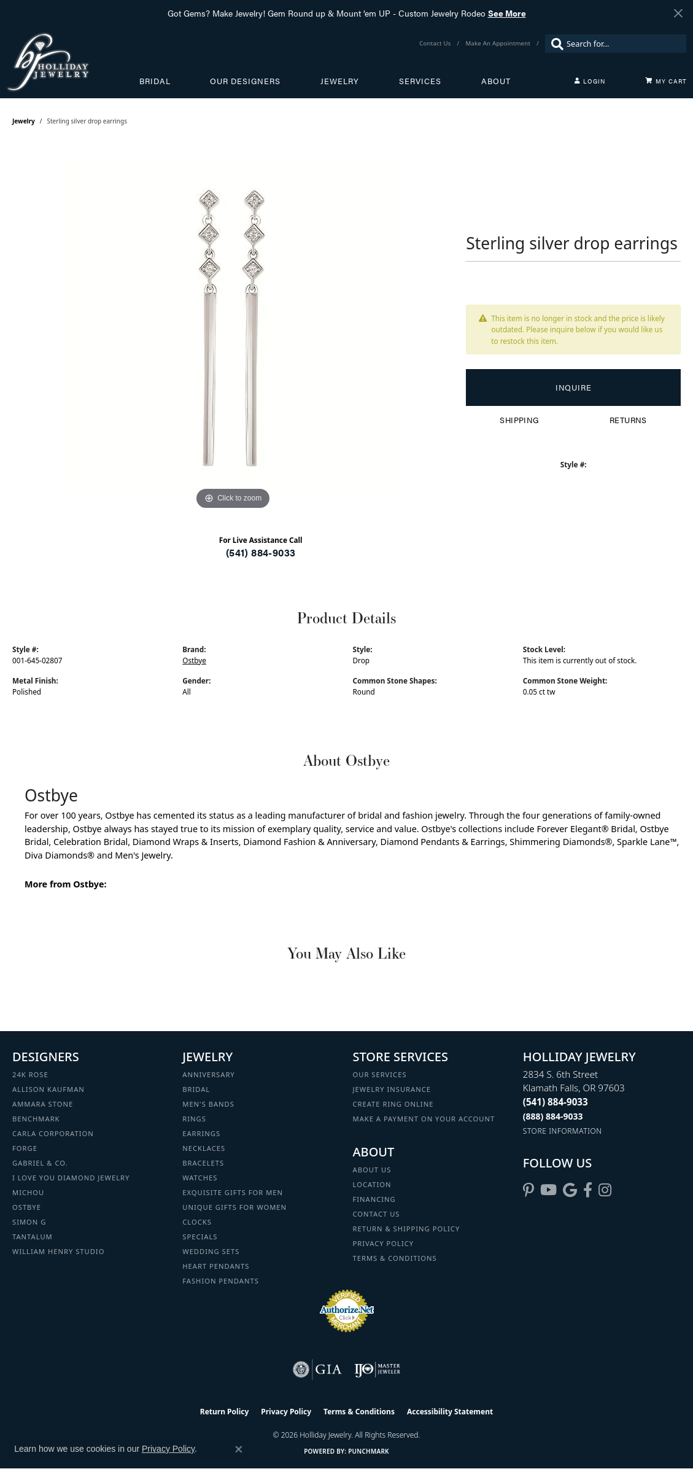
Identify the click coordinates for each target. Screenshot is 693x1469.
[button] (590, 81)
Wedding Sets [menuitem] (210, 1251)
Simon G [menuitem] (29, 1221)
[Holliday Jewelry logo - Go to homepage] (72, 62)
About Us (372, 1169)
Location (372, 1184)
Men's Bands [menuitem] (208, 1104)
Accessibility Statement (450, 1411)
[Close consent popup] (238, 1449)
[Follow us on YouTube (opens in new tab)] (548, 1190)
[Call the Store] (555, 1102)
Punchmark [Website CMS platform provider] (368, 1451)
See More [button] (507, 13)
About (496, 81)
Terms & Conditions (395, 1258)
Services (420, 81)
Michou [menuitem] (28, 1192)
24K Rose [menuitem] (30, 1074)
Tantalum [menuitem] (32, 1236)
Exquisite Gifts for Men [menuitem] (232, 1192)
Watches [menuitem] (199, 1177)
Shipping (519, 420)
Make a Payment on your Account (424, 1118)
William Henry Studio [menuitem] (58, 1251)
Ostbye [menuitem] (26, 1207)
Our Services (380, 1074)
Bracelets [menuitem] (203, 1162)
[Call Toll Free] (553, 1116)
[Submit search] (554, 43)
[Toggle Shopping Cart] (666, 81)
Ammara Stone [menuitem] (42, 1104)
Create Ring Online (393, 1104)
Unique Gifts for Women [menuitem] (234, 1207)
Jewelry (339, 81)
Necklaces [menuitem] (203, 1148)
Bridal (155, 81)
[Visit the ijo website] (377, 1369)
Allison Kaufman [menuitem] (48, 1089)
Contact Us (376, 1213)
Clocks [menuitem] (197, 1221)
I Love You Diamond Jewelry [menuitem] (71, 1177)
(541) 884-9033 (261, 552)
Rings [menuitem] (194, 1118)
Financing (374, 1199)
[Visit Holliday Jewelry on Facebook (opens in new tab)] (587, 1190)
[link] (436, 43)
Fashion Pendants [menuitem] (220, 1280)
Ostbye (194, 660)
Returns (628, 420)
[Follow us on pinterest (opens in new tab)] (528, 1190)
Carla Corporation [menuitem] (53, 1133)
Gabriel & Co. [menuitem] (40, 1162)
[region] (233, 328)
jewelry (23, 121)
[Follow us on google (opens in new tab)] (570, 1190)
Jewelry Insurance (392, 1089)
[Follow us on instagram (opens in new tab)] (604, 1190)
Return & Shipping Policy (406, 1228)
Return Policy (224, 1411)
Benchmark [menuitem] (36, 1118)
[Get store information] (562, 1131)
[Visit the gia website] (317, 1369)
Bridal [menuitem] (196, 1089)
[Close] (678, 13)
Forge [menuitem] (24, 1148)
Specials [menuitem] (199, 1236)
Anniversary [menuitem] (208, 1074)
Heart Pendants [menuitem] (215, 1266)
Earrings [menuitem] (201, 1133)
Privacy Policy (383, 1243)
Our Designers (245, 81)
